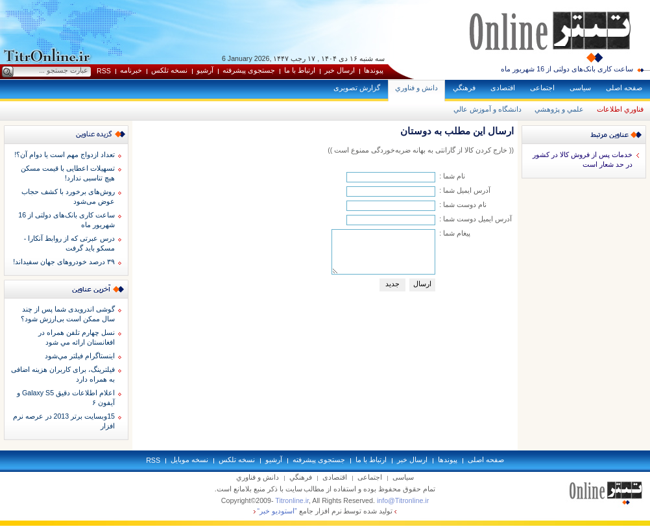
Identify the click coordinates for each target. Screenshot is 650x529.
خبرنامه (131, 70)
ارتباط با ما (299, 70)
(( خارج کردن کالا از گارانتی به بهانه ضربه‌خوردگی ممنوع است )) (421, 150)
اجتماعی (542, 88)
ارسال (422, 284)
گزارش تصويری (356, 88)
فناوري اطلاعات (620, 109)
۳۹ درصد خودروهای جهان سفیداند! (64, 261)
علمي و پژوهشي (559, 109)
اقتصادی (502, 88)
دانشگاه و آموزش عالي (487, 109)
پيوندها (373, 70)
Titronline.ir (292, 500)
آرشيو (205, 70)
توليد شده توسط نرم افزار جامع (325, 511)
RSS (104, 71)
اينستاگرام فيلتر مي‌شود (80, 356)
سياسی (580, 88)
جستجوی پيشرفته (249, 70)
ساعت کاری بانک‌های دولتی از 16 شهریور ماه (567, 69)
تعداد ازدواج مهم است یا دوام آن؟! (64, 154)
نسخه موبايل (189, 459)
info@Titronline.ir (403, 500)
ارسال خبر (339, 70)
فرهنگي (464, 88)
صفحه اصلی (624, 88)
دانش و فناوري (416, 88)
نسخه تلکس (169, 70)
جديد (392, 284)
